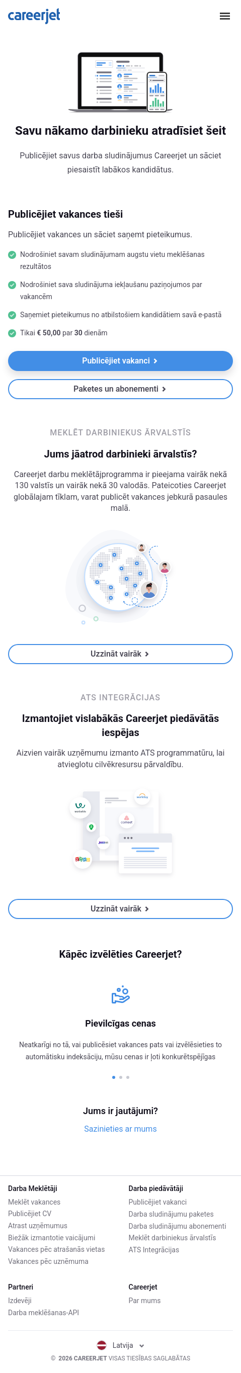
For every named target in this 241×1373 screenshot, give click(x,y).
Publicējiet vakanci (120, 360)
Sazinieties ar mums (120, 1129)
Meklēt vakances (34, 1202)
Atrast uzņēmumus (37, 1226)
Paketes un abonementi (120, 389)
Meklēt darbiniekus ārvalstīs (172, 1237)
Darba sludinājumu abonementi (177, 1226)
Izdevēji (20, 1301)
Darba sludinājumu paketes (171, 1214)
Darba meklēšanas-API (43, 1313)
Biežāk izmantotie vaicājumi (51, 1237)
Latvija (121, 1345)
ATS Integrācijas (154, 1249)
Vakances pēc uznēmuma (48, 1261)
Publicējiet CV (29, 1214)
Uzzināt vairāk (120, 654)
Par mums (145, 1301)
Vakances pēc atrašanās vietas (56, 1249)
